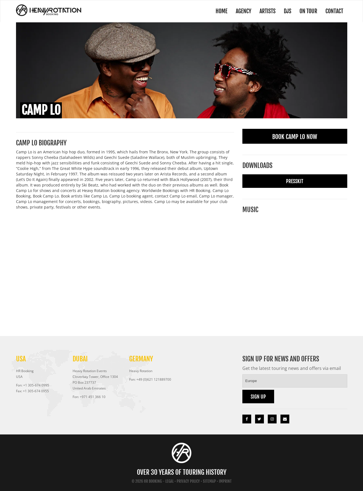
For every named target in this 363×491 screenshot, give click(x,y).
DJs (287, 11)
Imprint (225, 481)
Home (221, 11)
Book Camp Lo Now (294, 136)
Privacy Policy (188, 481)
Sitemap (209, 481)
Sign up (258, 397)
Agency (243, 11)
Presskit (294, 181)
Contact (334, 11)
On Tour (308, 11)
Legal (169, 481)
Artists (267, 11)
